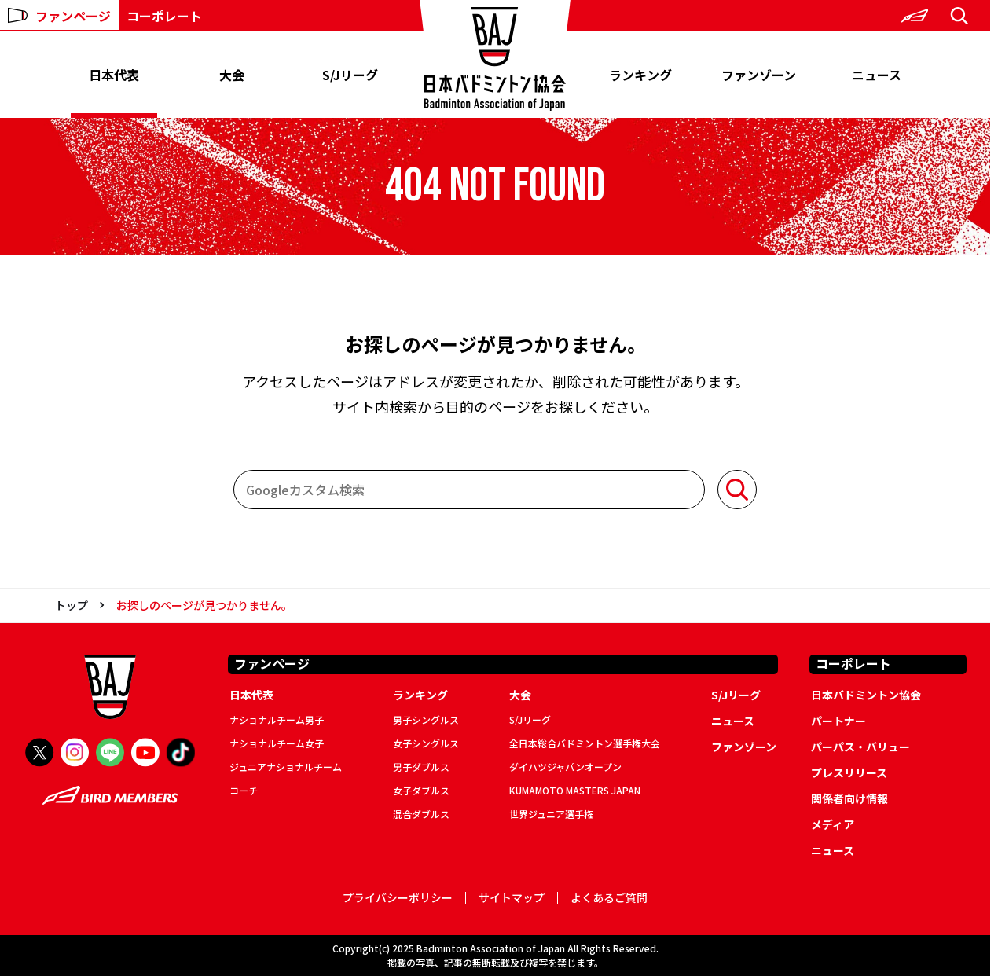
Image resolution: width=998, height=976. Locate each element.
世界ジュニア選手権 (551, 813)
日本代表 (114, 74)
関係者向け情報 (849, 798)
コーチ (243, 790)
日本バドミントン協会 (866, 695)
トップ (71, 605)
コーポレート (164, 15)
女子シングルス (426, 743)
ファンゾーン (758, 74)
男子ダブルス (421, 766)
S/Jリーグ (350, 74)
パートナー (838, 720)
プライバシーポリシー (398, 898)
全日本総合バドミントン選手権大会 (584, 743)
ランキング (640, 74)
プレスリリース (849, 772)
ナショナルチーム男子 (276, 719)
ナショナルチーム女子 (276, 743)
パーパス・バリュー (860, 746)
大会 (231, 74)
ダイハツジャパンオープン (565, 766)
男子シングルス (426, 719)
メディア (832, 824)
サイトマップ (512, 898)
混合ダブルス (421, 813)
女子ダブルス (421, 790)
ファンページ (59, 15)
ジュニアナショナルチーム (285, 766)
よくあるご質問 (609, 898)
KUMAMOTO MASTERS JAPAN (574, 790)
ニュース (876, 74)
